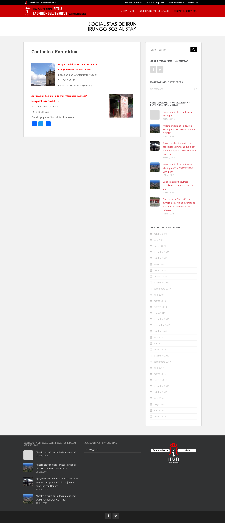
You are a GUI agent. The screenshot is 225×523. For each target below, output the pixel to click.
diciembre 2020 (161, 252)
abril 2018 (159, 343)
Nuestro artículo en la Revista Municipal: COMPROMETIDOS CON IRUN (178, 168)
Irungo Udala (33, 2)
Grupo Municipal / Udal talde (154, 11)
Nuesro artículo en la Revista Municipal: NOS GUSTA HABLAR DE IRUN (179, 129)
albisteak (128, 2)
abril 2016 (159, 410)
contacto (180, 2)
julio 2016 (159, 398)
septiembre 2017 (162, 361)
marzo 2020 (160, 270)
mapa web (160, 2)
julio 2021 (159, 239)
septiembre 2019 (162, 288)
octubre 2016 (160, 392)
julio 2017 (159, 367)
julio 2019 (159, 294)
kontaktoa (172, 2)
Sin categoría (156, 88)
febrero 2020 (160, 276)
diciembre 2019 (161, 282)
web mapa (149, 2)
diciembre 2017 (161, 355)
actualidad (138, 2)
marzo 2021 (160, 246)
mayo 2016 (159, 404)
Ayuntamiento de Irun (49, 2)
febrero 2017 (160, 379)
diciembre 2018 (161, 319)
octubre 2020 (160, 258)
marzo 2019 (160, 300)
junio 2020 (159, 264)
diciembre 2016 (161, 386)
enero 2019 (159, 313)
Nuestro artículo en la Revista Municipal (56, 452)
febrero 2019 (160, 306)
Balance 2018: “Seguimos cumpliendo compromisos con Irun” (178, 185)
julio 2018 (159, 337)
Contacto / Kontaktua (185, 11)
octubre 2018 (160, 331)
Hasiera (191, 2)
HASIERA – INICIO (127, 11)
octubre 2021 (160, 233)
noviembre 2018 (162, 325)
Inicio (198, 2)
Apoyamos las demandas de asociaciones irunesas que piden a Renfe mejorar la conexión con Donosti (57, 482)
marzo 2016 (160, 416)
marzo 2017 (160, 373)
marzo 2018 (160, 349)
